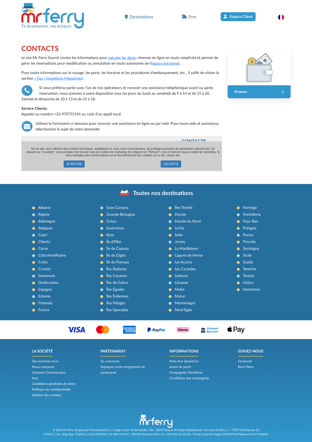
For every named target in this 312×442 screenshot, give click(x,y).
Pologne (249, 228)
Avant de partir (180, 367)
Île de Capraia (117, 248)
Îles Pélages (115, 303)
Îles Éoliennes (117, 296)
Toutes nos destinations (163, 193)
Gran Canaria (117, 208)
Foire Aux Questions (184, 361)
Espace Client (238, 17)
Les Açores (183, 262)
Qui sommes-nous (45, 361)
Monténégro (185, 303)
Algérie (44, 214)
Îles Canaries (116, 276)
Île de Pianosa (117, 262)
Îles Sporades (117, 310)
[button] (283, 17)
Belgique (45, 228)
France (43, 310)
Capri (42, 235)
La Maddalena (186, 248)
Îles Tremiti (183, 208)
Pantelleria (252, 214)
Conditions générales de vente (53, 384)
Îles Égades (115, 289)
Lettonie (181, 276)
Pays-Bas (250, 221)
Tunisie (248, 276)
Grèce (111, 221)
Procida (249, 242)
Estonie (44, 296)
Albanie (44, 208)
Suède (248, 262)
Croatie (44, 269)
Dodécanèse (48, 283)
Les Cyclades (185, 269)
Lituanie (181, 283)
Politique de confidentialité (51, 389)
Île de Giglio (116, 255)
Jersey (180, 242)
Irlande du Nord (188, 221)
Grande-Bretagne (120, 214)
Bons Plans (246, 367)
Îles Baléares (116, 269)
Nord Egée (183, 310)
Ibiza (110, 235)
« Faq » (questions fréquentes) (58, 78)
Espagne (45, 289)
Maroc (180, 296)
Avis (35, 378)
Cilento (44, 242)
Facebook (245, 361)
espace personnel (165, 63)
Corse (43, 248)
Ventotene (251, 289)
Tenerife (249, 269)
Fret (189, 17)
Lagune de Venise (189, 255)
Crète (42, 262)
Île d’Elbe (113, 242)
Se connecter (110, 361)
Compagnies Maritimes (186, 372)
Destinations (139, 17)
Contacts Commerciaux (49, 372)
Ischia (179, 228)
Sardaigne (251, 248)
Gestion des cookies (46, 395)
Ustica (248, 283)
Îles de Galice (117, 283)
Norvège (250, 208)
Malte (179, 289)
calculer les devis (122, 58)
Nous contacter (43, 367)
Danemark (46, 276)
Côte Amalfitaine (52, 255)
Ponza (248, 235)
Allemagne (46, 221)
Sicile (247, 255)
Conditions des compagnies (189, 378)
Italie (179, 235)
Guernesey (115, 228)
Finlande (45, 303)
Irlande (180, 214)
